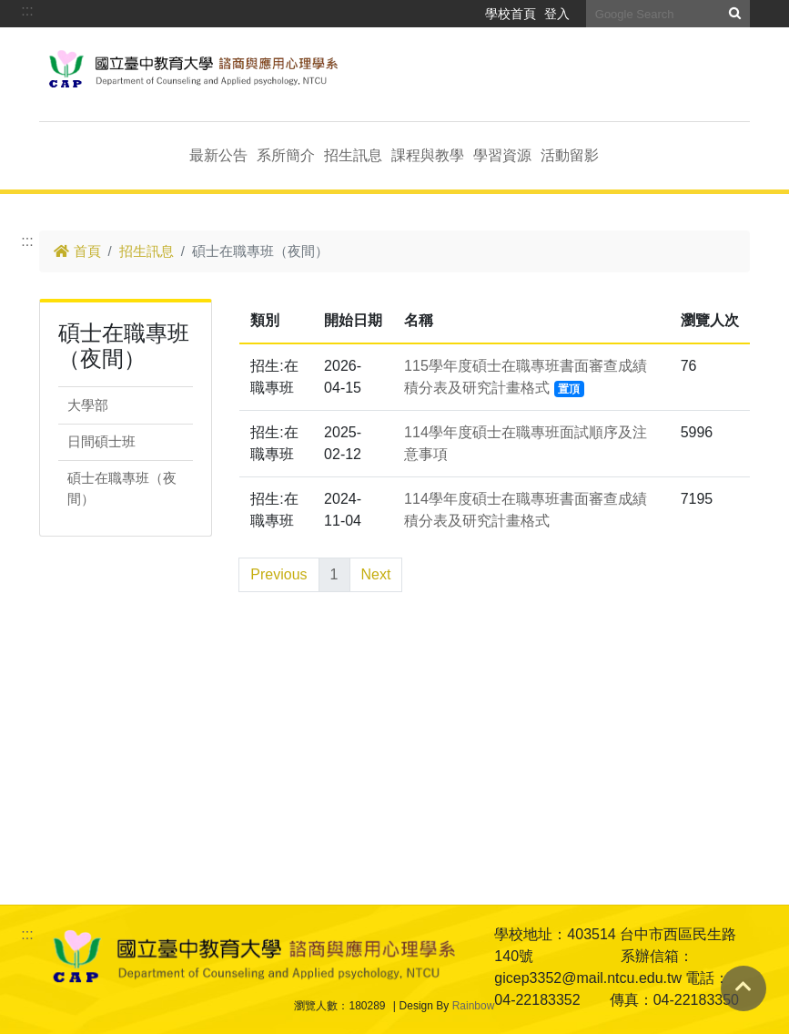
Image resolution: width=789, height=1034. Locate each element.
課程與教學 (427, 155)
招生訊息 (353, 155)
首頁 (77, 251)
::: (27, 10)
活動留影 (570, 155)
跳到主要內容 (82, 56)
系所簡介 (286, 155)
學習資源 (502, 155)
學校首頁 (510, 13)
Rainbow (473, 1005)
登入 (557, 13)
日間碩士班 (101, 441)
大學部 (87, 405)
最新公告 (218, 155)
